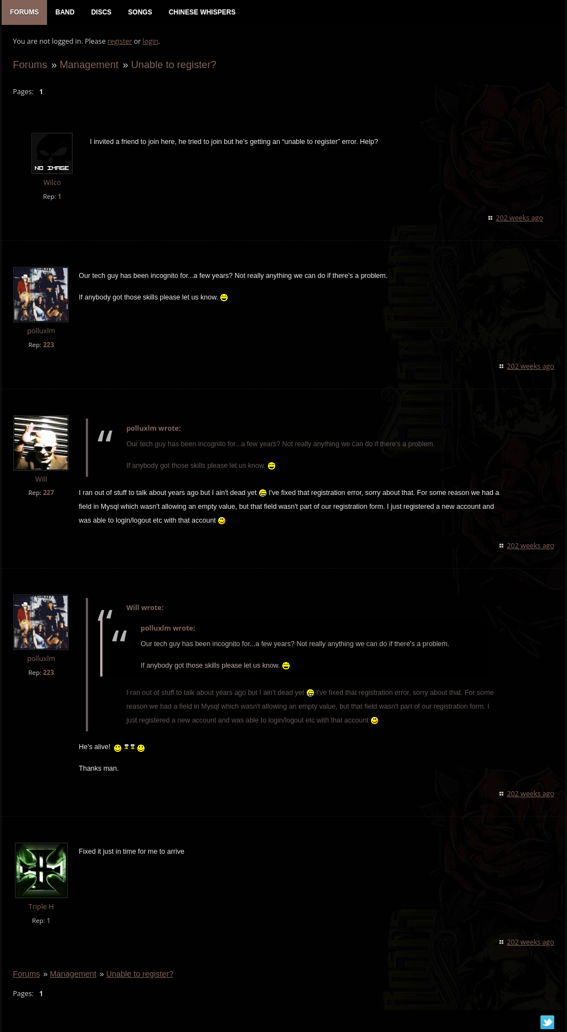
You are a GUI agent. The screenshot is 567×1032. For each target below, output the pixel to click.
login (150, 42)
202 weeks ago (519, 218)
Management (88, 64)
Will (41, 479)
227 (48, 493)
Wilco (52, 183)
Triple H (41, 907)
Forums (30, 64)
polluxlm (41, 331)
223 (48, 344)
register (119, 42)
